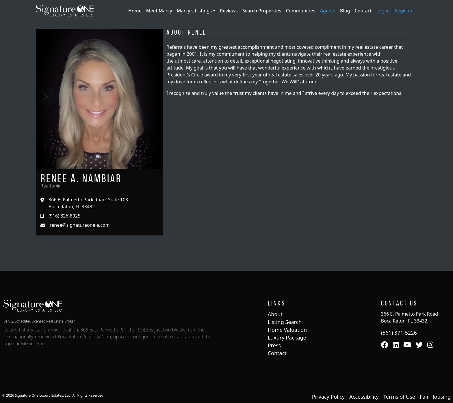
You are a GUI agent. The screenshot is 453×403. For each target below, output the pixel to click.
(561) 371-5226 (399, 332)
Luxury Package (287, 337)
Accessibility (364, 396)
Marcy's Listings (195, 11)
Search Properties (261, 11)
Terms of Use (399, 396)
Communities (300, 11)
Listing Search (285, 321)
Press (274, 345)
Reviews (228, 11)
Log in (383, 11)
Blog (345, 11)
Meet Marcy (159, 11)
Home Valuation (287, 329)
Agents (327, 11)
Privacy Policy (328, 396)
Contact (363, 11)
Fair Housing (435, 396)
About (275, 314)
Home (135, 11)
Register (404, 11)
